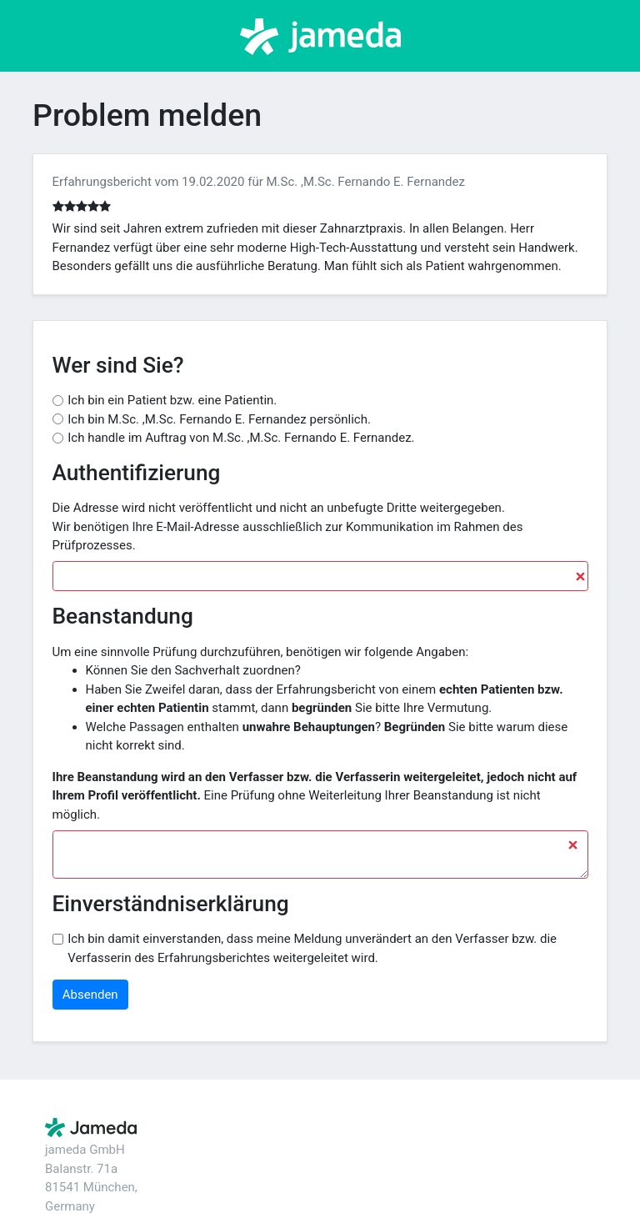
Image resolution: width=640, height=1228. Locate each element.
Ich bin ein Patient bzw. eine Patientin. (172, 400)
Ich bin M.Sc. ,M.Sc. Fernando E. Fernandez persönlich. (219, 419)
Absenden (90, 994)
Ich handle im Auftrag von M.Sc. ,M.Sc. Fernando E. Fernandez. (241, 437)
